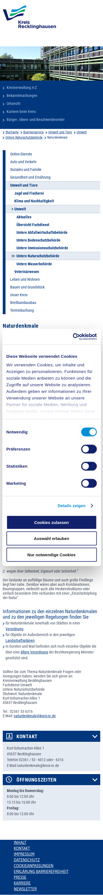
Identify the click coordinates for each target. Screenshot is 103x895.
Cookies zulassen (51, 522)
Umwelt (82, 132)
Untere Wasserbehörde (34, 264)
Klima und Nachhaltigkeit (34, 201)
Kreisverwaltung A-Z (22, 87)
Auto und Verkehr (23, 162)
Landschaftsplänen (20, 640)
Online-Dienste (21, 154)
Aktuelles (23, 217)
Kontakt (27, 736)
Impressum (24, 854)
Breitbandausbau (23, 302)
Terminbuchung (22, 310)
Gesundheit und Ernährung (30, 177)
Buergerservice (33, 132)
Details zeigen (71, 505)
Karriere (22, 883)
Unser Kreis (18, 295)
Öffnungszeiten (36, 780)
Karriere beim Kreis (21, 111)
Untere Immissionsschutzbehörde (42, 248)
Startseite (12, 132)
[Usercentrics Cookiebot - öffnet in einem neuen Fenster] (73, 336)
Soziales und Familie (25, 169)
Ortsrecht (13, 103)
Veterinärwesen (26, 271)
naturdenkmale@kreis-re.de (35, 716)
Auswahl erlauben (51, 538)
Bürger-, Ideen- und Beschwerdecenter (36, 119)
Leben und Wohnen (25, 279)
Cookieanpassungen (33, 866)
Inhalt (20, 842)
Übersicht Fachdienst (32, 225)
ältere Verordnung (34, 652)
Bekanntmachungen (22, 95)
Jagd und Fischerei (29, 193)
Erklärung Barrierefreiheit (41, 871)
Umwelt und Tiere (60, 132)
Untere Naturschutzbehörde (24, 137)
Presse (20, 877)
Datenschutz (27, 860)
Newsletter (25, 889)
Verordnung (14, 629)
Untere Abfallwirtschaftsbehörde (42, 232)
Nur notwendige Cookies (51, 554)
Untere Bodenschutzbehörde (38, 240)
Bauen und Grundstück (27, 287)
